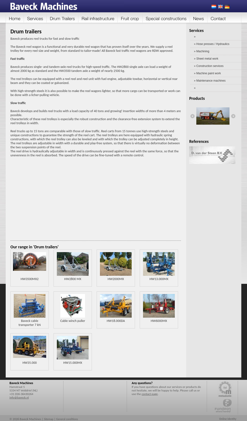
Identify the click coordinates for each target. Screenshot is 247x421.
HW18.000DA (116, 321)
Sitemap (49, 419)
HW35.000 (29, 363)
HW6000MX (159, 321)
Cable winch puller (72, 321)
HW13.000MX (158, 279)
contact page (150, 394)
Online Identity (227, 419)
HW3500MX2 (30, 279)
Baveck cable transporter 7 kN (29, 323)
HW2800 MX (72, 279)
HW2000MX (116, 279)
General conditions (67, 419)
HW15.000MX (72, 363)
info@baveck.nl (19, 397)
